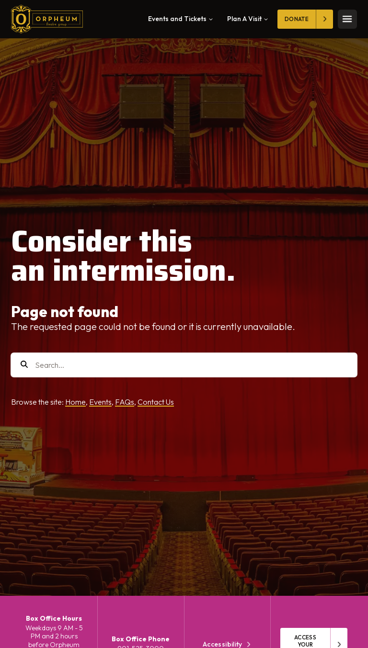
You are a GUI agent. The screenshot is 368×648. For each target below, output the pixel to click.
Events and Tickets (180, 18)
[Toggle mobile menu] (347, 19)
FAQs (124, 402)
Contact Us (156, 402)
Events (100, 402)
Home (75, 402)
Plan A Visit (247, 18)
